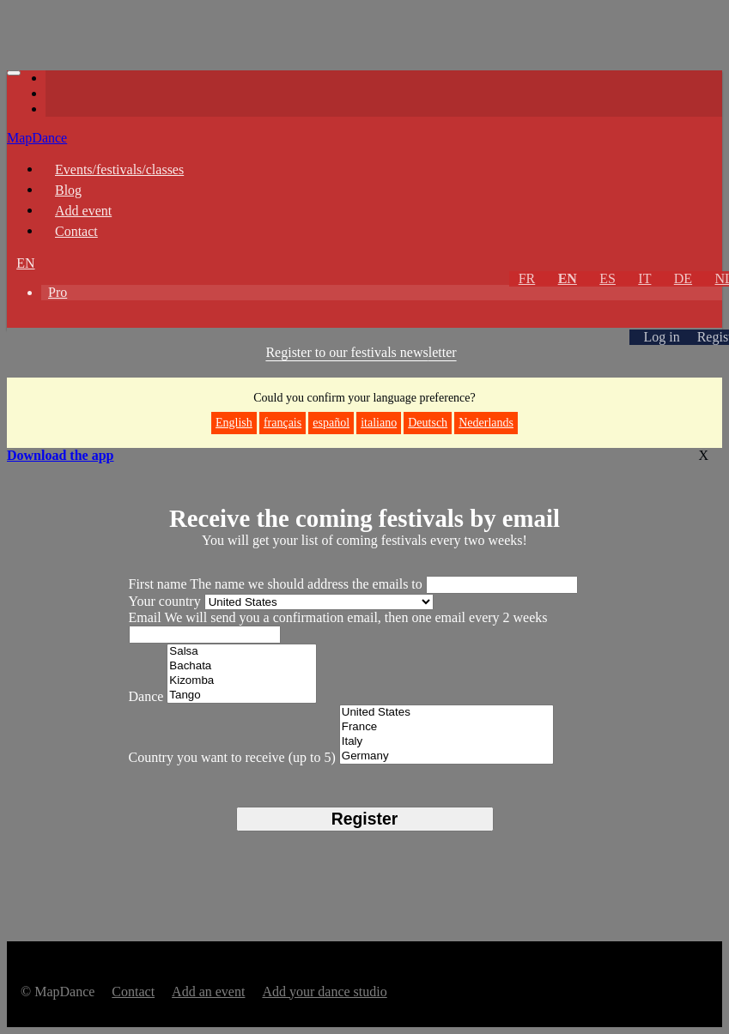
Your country (165, 601)
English (234, 422)
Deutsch (427, 422)
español (331, 422)
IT (644, 278)
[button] (24, 321)
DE (683, 278)
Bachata (241, 666)
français (282, 422)
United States (447, 712)
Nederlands (486, 422)
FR (527, 278)
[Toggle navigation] (14, 73)
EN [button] (25, 263)
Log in (661, 337)
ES (607, 278)
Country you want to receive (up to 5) (232, 757)
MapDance (37, 137)
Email (147, 617)
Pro (57, 292)
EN (567, 278)
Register (364, 818)
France (447, 727)
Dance (146, 696)
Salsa (241, 651)
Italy (447, 742)
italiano (379, 422)
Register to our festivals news (360, 352)
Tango (241, 695)
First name (160, 584)
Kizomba (241, 681)
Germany (447, 756)
